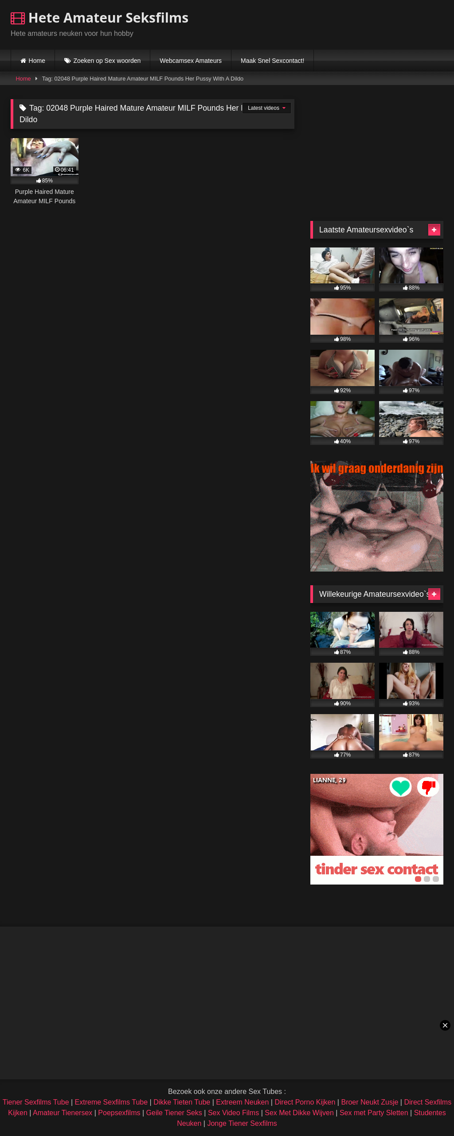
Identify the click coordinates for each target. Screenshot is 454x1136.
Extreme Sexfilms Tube (111, 1102)
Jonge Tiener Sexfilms (242, 1123)
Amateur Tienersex (62, 1113)
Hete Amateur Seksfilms (99, 17)
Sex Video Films (233, 1113)
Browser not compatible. (339, 23)
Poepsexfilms (119, 1113)
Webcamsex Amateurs (191, 60)
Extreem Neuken (242, 1102)
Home (37, 60)
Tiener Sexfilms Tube (36, 1102)
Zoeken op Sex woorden (107, 60)
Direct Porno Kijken (304, 1102)
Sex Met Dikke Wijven (299, 1113)
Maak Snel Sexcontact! (272, 60)
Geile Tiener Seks (174, 1113)
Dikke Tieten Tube (181, 1102)
